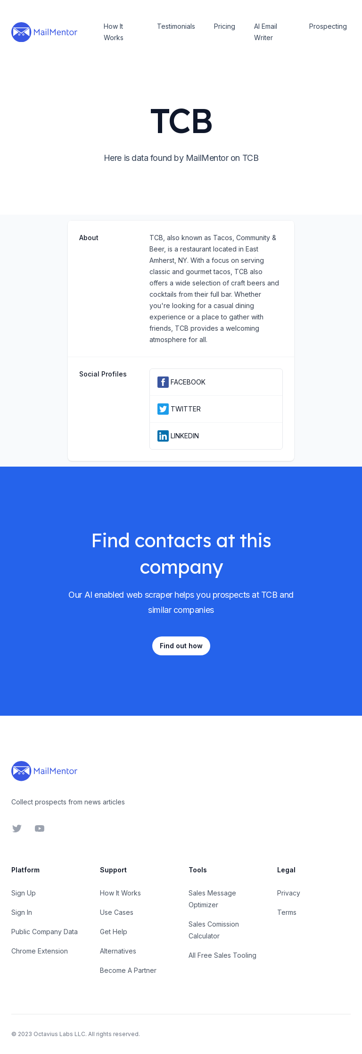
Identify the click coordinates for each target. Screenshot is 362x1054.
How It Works (113, 32)
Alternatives (118, 951)
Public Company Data (44, 932)
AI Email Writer (265, 32)
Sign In (21, 912)
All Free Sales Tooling (222, 955)
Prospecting (328, 26)
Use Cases (116, 912)
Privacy (288, 893)
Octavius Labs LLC (59, 1033)
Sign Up (23, 893)
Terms (286, 912)
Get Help (113, 932)
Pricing (224, 26)
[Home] (44, 32)
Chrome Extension (39, 951)
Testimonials (176, 26)
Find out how (181, 646)
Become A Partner (128, 970)
